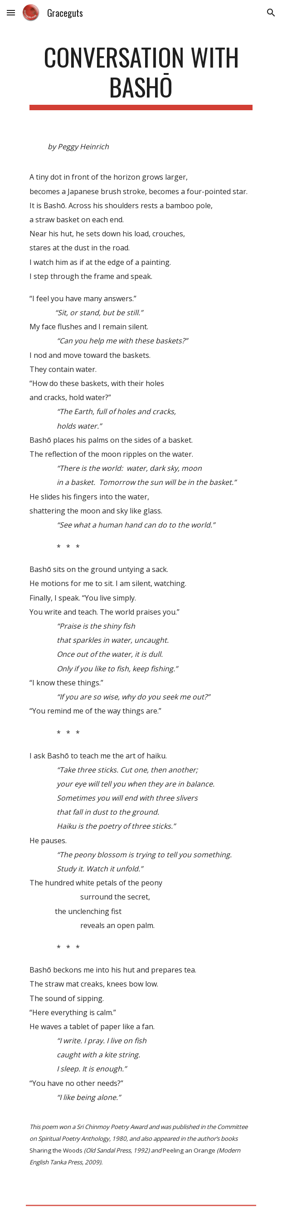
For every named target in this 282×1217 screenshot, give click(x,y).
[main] (141, 76)
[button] (11, 12)
